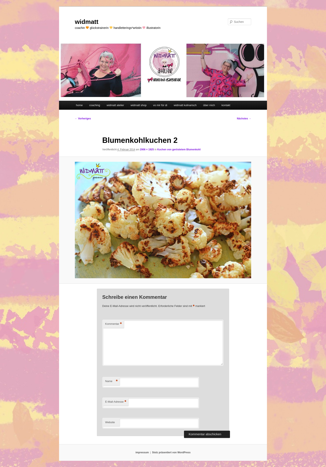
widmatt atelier (115, 105)
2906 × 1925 (147, 149)
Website (110, 422)
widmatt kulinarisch (185, 105)
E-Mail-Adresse (115, 402)
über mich (209, 105)
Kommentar (113, 324)
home (79, 105)
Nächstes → (244, 118)
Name (111, 381)
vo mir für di (160, 105)
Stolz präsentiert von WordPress (171, 452)
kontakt (225, 105)
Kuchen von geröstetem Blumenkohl (179, 149)
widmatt (86, 21)
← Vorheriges (83, 118)
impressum (142, 452)
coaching (94, 105)
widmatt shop (139, 105)
